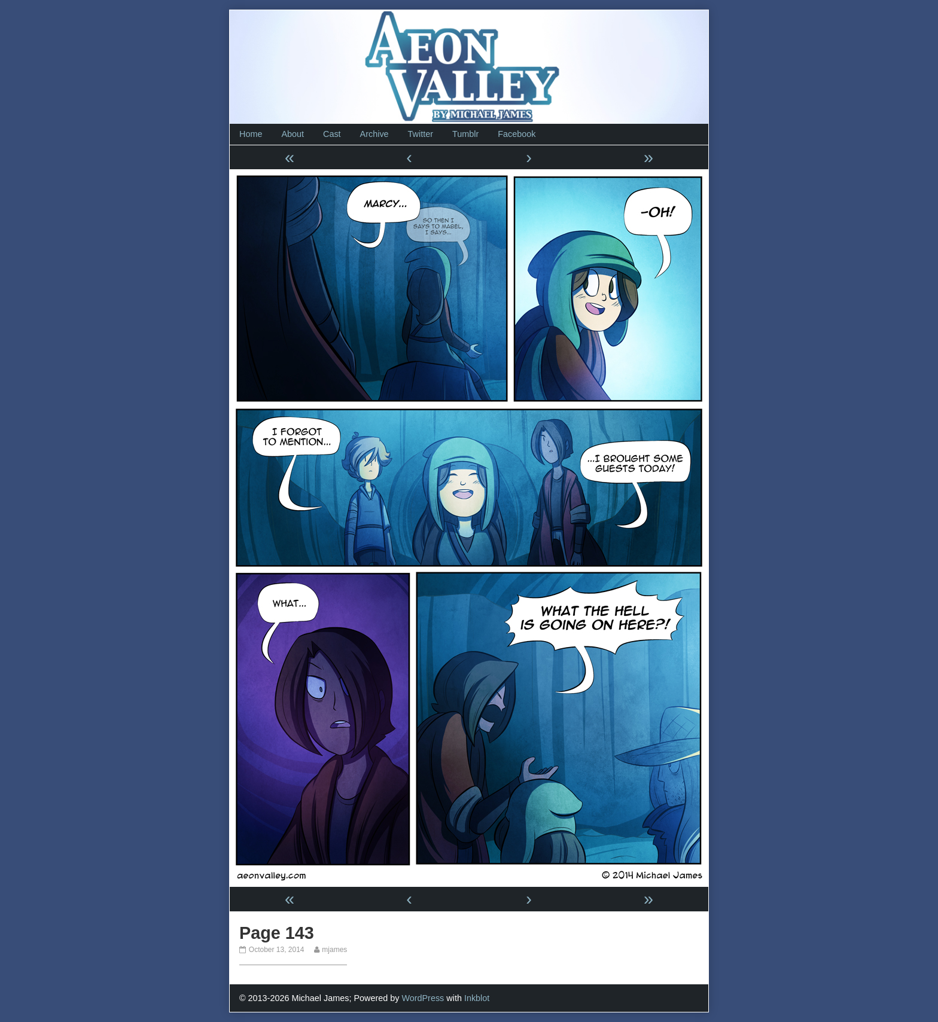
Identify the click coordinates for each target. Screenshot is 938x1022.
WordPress (422, 998)
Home (250, 134)
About (292, 134)
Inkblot (476, 998)
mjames (334, 949)
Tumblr (465, 134)
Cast (332, 134)
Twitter (420, 134)
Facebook (516, 134)
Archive (374, 134)
